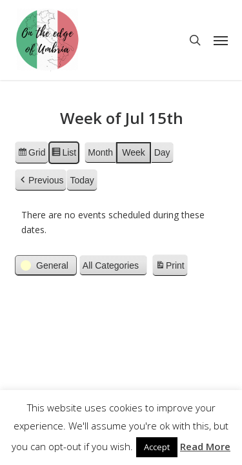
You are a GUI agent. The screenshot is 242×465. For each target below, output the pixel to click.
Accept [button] (157, 447)
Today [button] (82, 180)
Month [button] (100, 152)
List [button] (63, 154)
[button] (221, 40)
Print (169, 267)
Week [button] (133, 152)
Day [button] (162, 152)
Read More (205, 446)
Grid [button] (31, 154)
